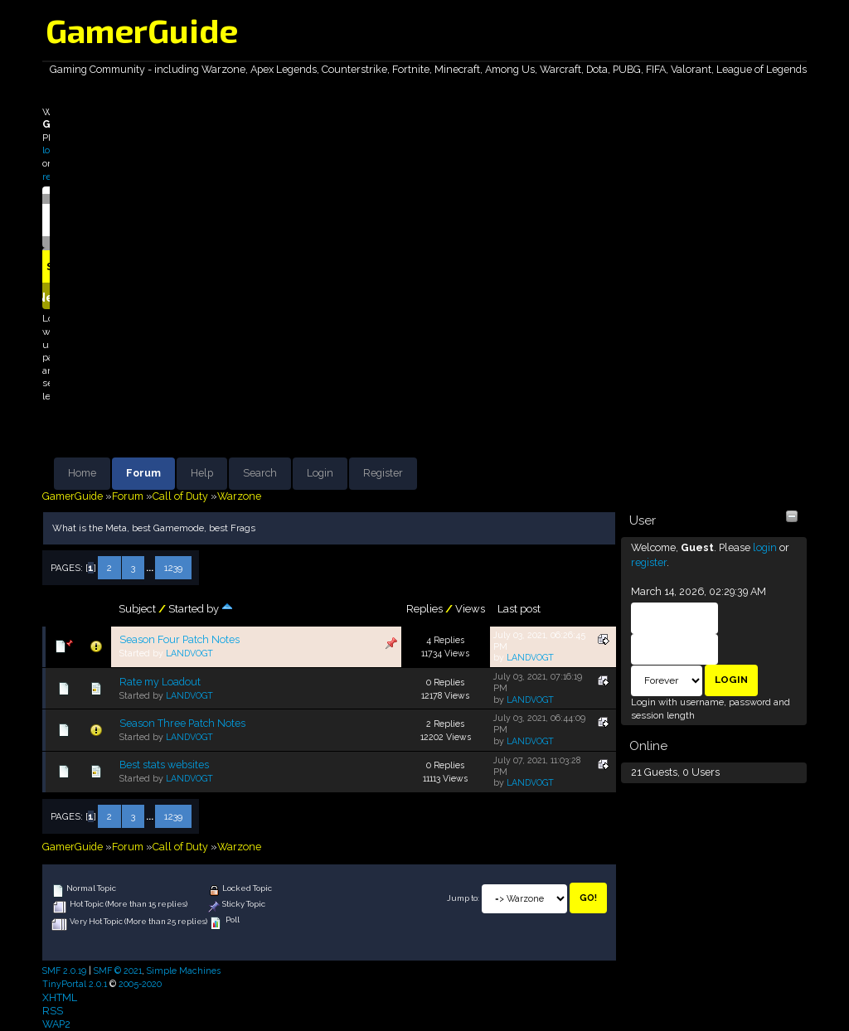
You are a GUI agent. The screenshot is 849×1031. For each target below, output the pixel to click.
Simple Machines (184, 970)
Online (648, 745)
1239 (173, 568)
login (765, 547)
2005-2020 (140, 984)
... (151, 568)
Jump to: (463, 898)
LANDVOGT (189, 653)
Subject (137, 609)
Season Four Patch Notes (179, 639)
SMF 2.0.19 (64, 970)
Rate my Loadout (160, 681)
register (649, 562)
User (642, 520)
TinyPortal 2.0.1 (74, 984)
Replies (424, 609)
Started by (200, 609)
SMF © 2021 (118, 970)
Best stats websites (164, 764)
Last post (519, 609)
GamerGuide (142, 30)
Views (470, 609)
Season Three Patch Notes (182, 723)
